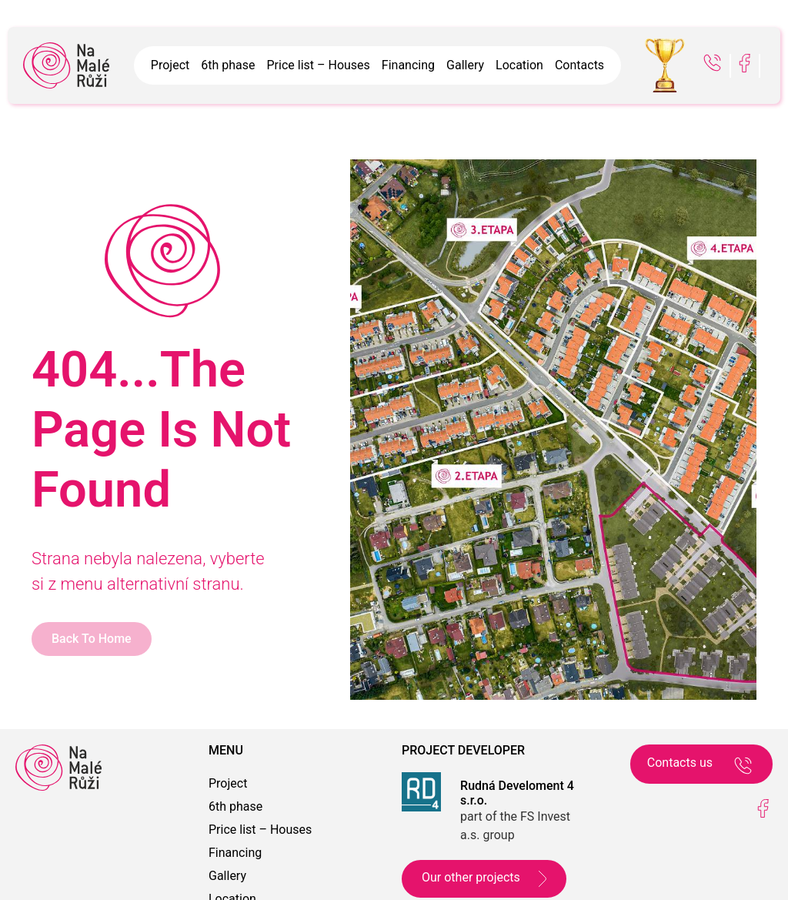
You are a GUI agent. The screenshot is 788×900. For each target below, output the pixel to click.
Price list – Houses (318, 65)
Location (519, 65)
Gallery (465, 65)
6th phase (228, 65)
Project (170, 65)
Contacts (579, 65)
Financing (408, 65)
